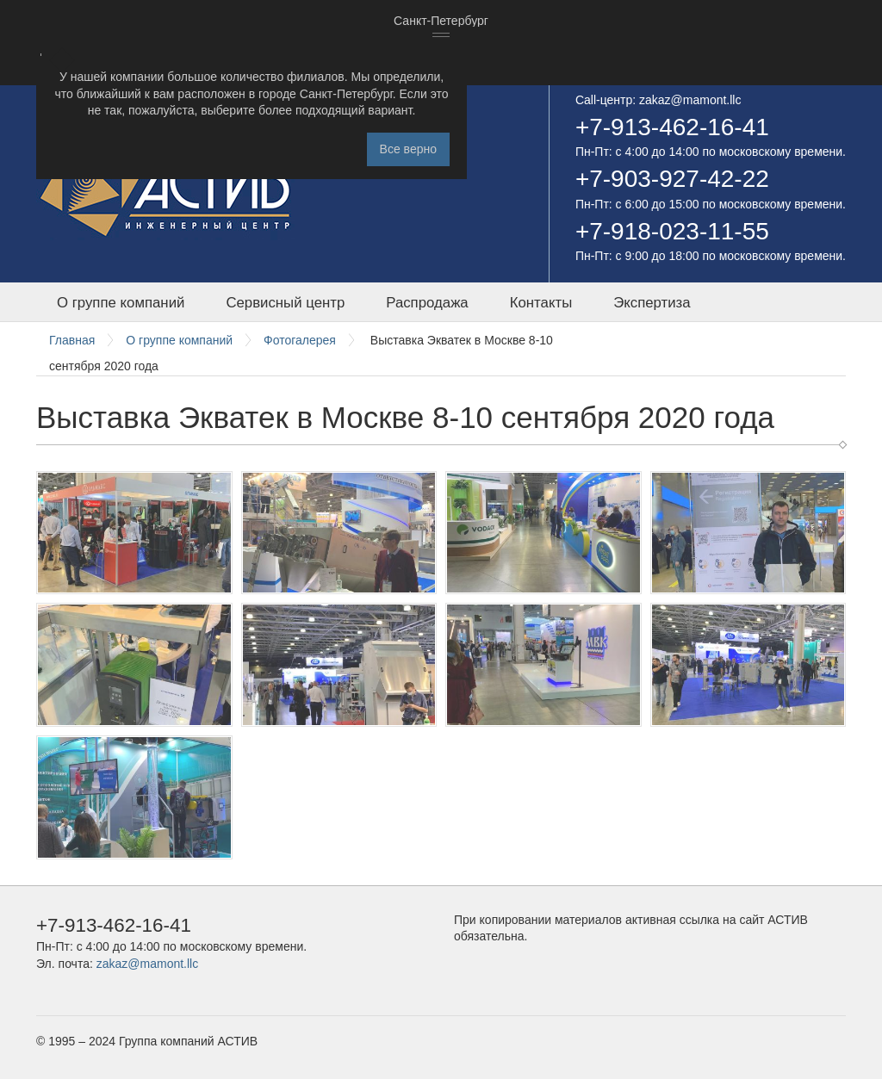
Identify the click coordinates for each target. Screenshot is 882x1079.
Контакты (541, 303)
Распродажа (427, 303)
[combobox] (441, 21)
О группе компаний (120, 303)
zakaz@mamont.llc (690, 100)
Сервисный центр (285, 303)
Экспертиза (651, 303)
